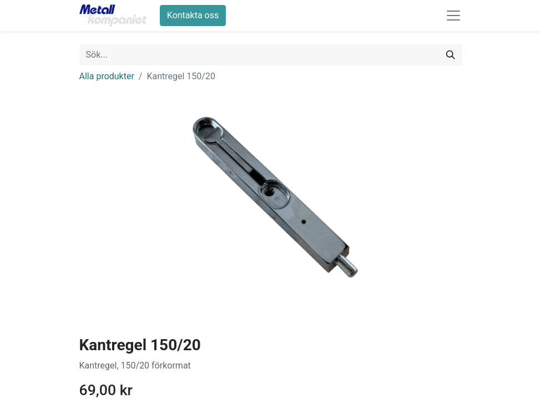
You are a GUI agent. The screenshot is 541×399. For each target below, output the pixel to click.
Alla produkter (106, 76)
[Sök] (450, 54)
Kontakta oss (193, 15)
